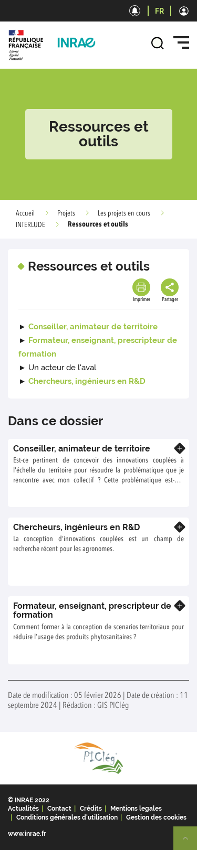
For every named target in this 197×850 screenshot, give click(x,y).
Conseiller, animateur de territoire (93, 326)
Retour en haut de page (189, 842)
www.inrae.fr (27, 833)
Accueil (25, 213)
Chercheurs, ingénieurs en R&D (87, 381)
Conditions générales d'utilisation (67, 817)
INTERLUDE (30, 225)
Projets (66, 213)
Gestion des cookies (156, 817)
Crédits (91, 808)
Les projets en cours (124, 213)
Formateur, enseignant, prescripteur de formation (92, 610)
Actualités (23, 808)
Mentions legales (136, 808)
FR (159, 11)
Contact (59, 808)
